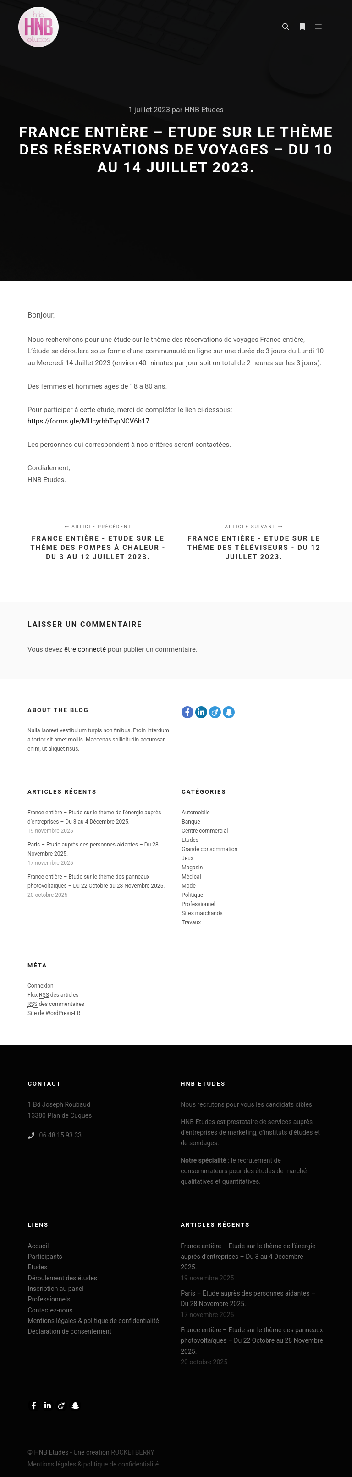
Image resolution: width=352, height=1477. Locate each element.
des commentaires (56, 1004)
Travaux (191, 922)
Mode (188, 886)
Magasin (192, 867)
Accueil (38, 1246)
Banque (191, 821)
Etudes (190, 840)
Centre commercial (205, 831)
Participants (45, 1256)
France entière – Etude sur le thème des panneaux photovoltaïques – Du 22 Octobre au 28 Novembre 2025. (252, 1340)
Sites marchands (202, 913)
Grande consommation (209, 849)
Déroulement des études (63, 1278)
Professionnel (198, 904)
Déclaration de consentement (69, 1331)
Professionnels (49, 1299)
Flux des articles (53, 995)
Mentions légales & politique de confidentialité (93, 1320)
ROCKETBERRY (132, 1452)
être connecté (85, 649)
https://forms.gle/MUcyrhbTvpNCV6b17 (88, 421)
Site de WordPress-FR (54, 1013)
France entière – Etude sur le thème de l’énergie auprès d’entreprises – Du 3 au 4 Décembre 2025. (248, 1256)
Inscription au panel (56, 1288)
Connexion (41, 986)
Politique (192, 895)
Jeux (187, 858)
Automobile (195, 812)
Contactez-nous (50, 1310)
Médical (191, 876)
